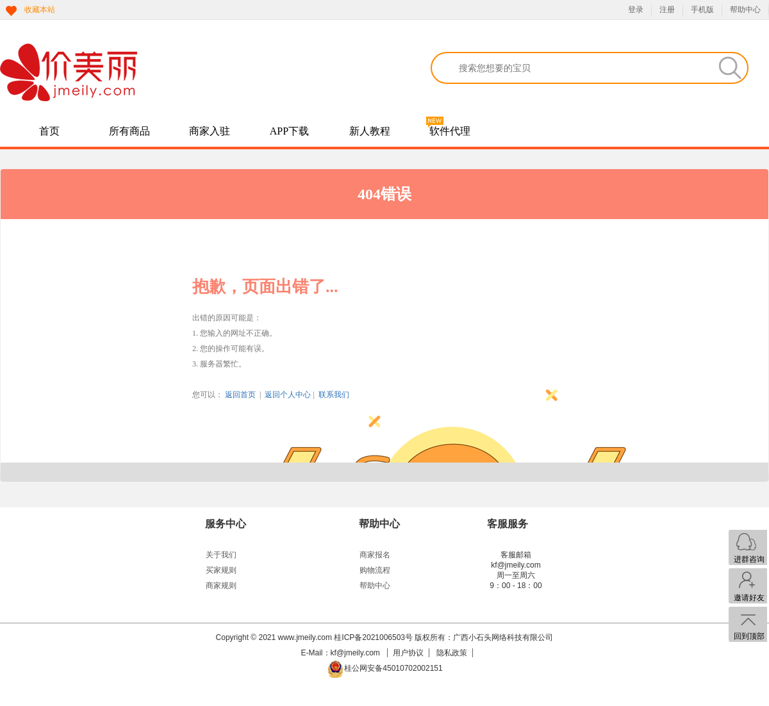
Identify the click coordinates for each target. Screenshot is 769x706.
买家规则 (221, 570)
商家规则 (221, 585)
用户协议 (408, 652)
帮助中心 (745, 9)
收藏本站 (39, 9)
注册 (667, 9)
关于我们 (221, 554)
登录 (635, 9)
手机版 (702, 9)
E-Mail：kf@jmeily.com (342, 652)
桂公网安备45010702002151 (393, 668)
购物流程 (375, 570)
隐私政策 (451, 652)
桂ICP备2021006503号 (373, 637)
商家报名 (375, 554)
